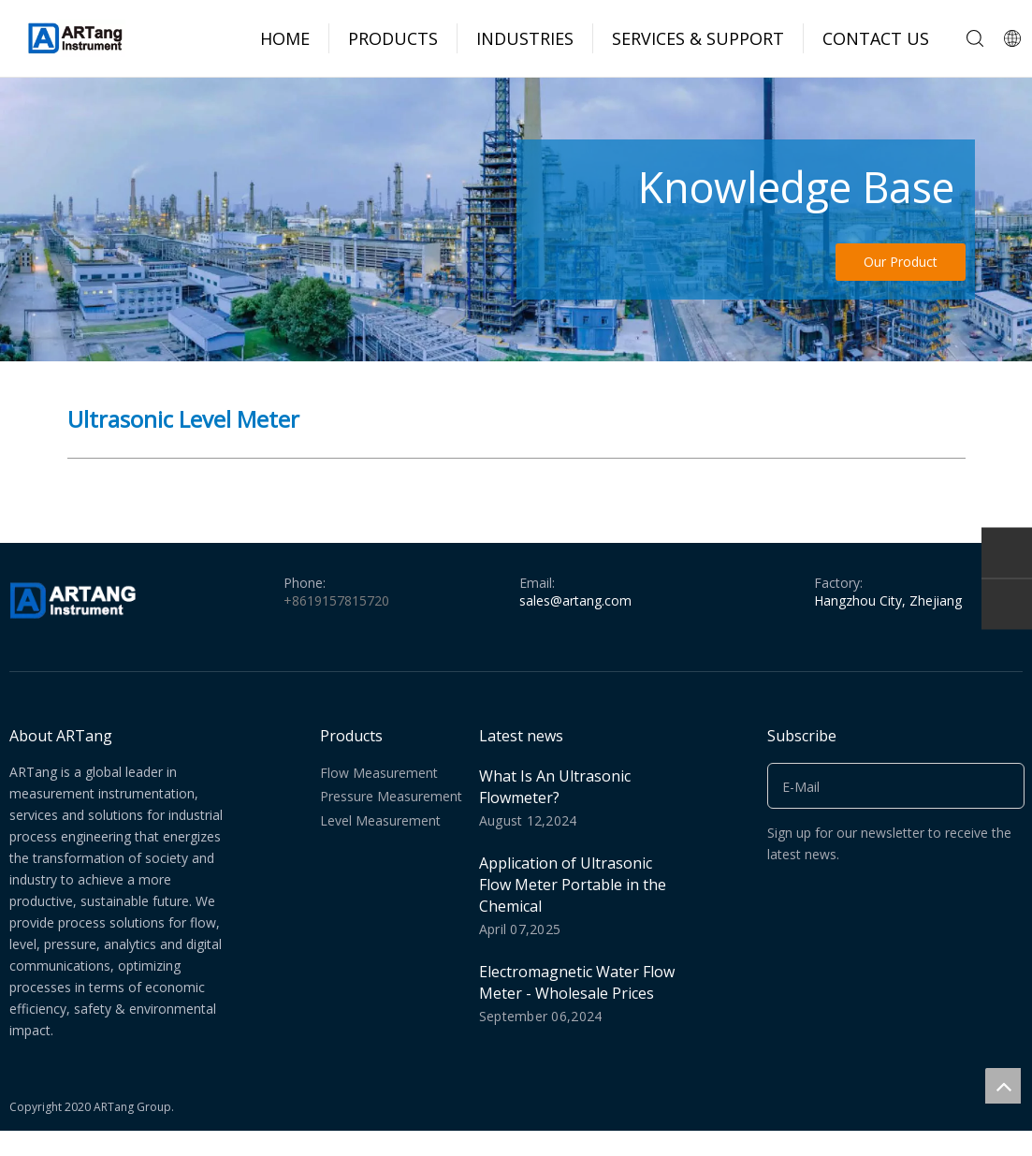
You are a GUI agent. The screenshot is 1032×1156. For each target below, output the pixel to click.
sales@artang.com (575, 600)
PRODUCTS (393, 38)
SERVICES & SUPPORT (698, 38)
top (1003, 1086)
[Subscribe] (1004, 786)
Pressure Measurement (391, 796)
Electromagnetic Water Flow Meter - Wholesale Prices (577, 982)
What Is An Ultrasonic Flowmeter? (555, 787)
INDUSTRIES (525, 38)
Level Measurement (380, 820)
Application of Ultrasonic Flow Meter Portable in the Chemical (572, 884)
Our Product (901, 262)
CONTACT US (875, 38)
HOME (285, 38)
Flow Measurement (379, 773)
